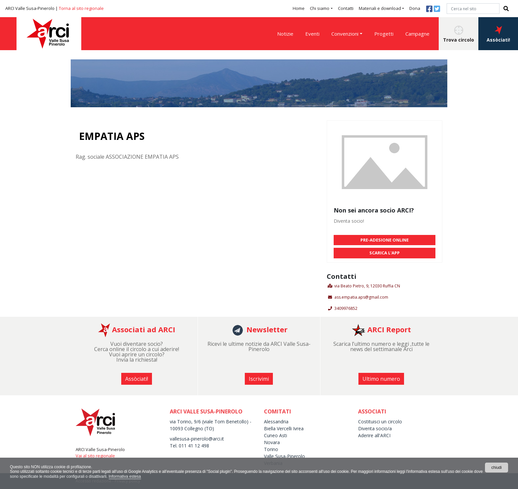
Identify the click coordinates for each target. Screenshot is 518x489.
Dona (414, 8)
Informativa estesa (135, 476)
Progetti (383, 33)
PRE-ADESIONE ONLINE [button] (384, 240)
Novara (272, 442)
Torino (271, 449)
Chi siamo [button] (319, 8)
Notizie (285, 33)
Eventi (312, 33)
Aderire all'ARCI (374, 435)
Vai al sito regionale (95, 456)
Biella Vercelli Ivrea (284, 428)
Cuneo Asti (275, 435)
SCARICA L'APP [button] (384, 253)
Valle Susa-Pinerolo (284, 456)
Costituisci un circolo (380, 421)
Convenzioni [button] (344, 33)
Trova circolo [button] (458, 34)
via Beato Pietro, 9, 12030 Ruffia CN (367, 286)
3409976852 (345, 308)
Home (299, 8)
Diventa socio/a (375, 428)
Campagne (417, 33)
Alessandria (276, 421)
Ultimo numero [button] (381, 378)
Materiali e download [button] (380, 8)
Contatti (345, 8)
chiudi (496, 467)
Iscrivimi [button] (259, 378)
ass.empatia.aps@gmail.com (361, 297)
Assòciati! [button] (498, 34)
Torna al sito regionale (81, 8)
